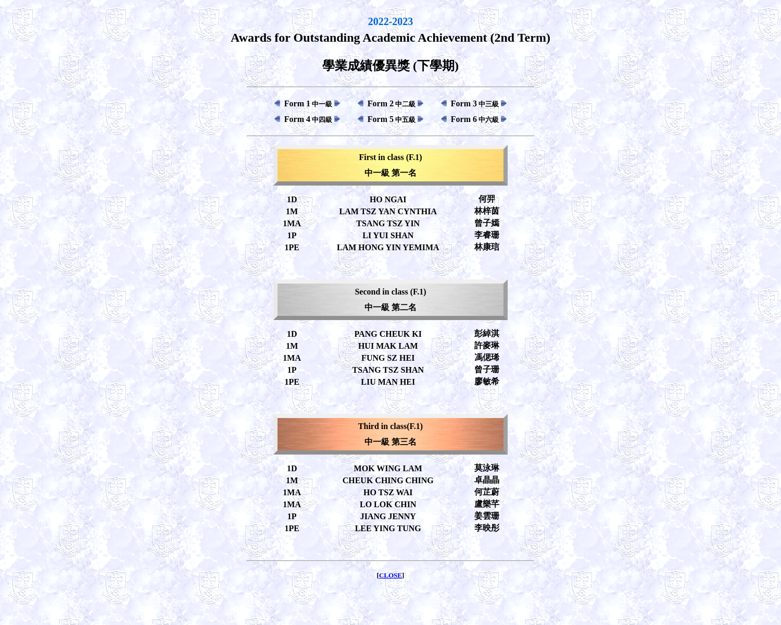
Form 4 (308, 119)
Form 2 (391, 103)
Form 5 (391, 119)
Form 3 (475, 103)
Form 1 (308, 103)
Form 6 (475, 119)
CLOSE (390, 575)
